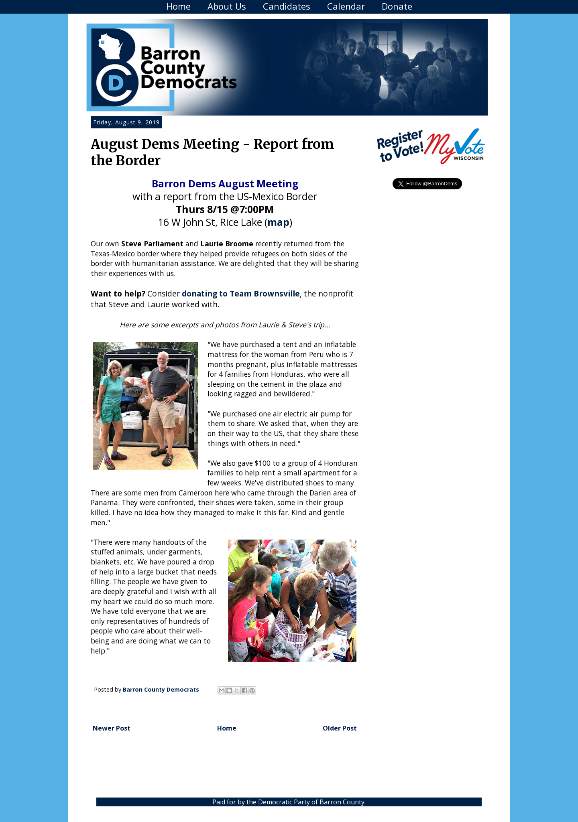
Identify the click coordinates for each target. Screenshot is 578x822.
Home (178, 6)
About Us (227, 6)
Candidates (286, 6)
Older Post (340, 728)
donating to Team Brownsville (241, 293)
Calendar (346, 6)
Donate (397, 6)
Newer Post (111, 728)
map (278, 222)
